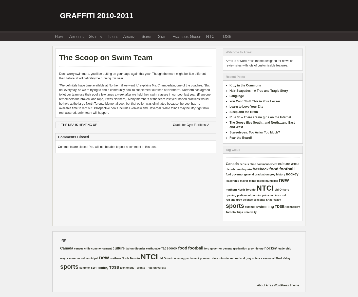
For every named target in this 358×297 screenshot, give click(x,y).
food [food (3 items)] (273, 169)
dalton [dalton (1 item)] (295, 164)
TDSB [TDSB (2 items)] (280, 206)
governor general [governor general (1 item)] (243, 174)
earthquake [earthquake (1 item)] (244, 169)
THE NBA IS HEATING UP (77, 125)
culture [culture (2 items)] (284, 164)
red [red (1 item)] (284, 195)
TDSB (226, 36)
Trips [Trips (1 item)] (240, 212)
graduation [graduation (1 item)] (262, 174)
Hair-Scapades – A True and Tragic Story (259, 91)
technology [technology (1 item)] (293, 206)
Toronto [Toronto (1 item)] (231, 212)
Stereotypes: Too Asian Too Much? (255, 132)
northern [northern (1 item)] (231, 189)
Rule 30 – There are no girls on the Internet (260, 117)
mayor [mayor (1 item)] (244, 180)
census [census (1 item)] (244, 164)
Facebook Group (187, 36)
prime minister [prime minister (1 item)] (271, 195)
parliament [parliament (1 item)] (244, 195)
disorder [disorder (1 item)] (231, 169)
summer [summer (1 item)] (250, 206)
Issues (113, 36)
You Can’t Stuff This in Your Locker (255, 101)
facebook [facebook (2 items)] (261, 169)
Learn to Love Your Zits (246, 106)
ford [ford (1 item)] (228, 174)
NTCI (211, 36)
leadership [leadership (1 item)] (232, 180)
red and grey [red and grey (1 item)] (234, 199)
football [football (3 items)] (287, 169)
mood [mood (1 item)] (261, 180)
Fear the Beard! (241, 138)
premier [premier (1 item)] (256, 195)
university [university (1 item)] (250, 212)
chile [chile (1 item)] (253, 164)
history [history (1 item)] (280, 174)
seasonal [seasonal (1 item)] (259, 199)
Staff (162, 36)
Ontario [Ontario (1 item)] (284, 189)
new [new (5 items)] (284, 180)
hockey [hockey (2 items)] (292, 174)
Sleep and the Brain (244, 112)
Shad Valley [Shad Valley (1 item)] (273, 199)
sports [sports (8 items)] (235, 205)
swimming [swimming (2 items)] (265, 206)
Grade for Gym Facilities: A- (193, 125)
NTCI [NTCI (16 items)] (265, 188)
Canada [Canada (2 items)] (232, 164)
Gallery (95, 36)
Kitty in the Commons (245, 85)
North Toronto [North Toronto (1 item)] (247, 189)
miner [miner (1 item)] (252, 180)
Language (237, 96)
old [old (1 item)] (277, 189)
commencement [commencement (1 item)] (267, 164)
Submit (147, 36)
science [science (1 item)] (248, 199)
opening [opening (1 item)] (231, 195)
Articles (76, 36)
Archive (129, 36)
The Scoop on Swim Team (106, 57)
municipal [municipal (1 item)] (272, 180)
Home (59, 36)
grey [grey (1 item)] (272, 174)
